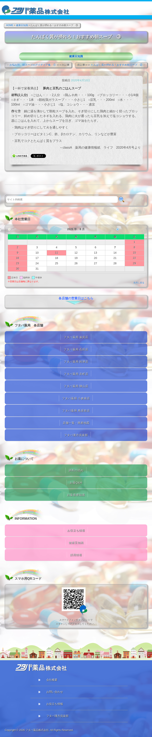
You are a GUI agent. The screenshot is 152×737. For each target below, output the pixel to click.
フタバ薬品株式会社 (37, 730)
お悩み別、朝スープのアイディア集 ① (33, 64)
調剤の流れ (76, 470)
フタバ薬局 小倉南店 (76, 398)
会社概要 (51, 679)
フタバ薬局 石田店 (76, 349)
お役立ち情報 (76, 530)
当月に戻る (138, 282)
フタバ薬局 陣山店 (76, 386)
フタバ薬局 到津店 (76, 361)
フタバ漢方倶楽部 (76, 435)
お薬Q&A (76, 482)
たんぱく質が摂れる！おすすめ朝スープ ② (116, 64)
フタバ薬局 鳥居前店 (76, 410)
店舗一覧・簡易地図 (76, 422)
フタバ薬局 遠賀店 (76, 337)
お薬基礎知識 (76, 494)
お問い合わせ (54, 691)
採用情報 (76, 554)
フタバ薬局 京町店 (76, 373)
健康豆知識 (76, 56)
